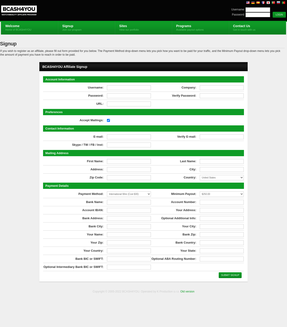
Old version (187, 291)
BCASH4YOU (56, 10)
